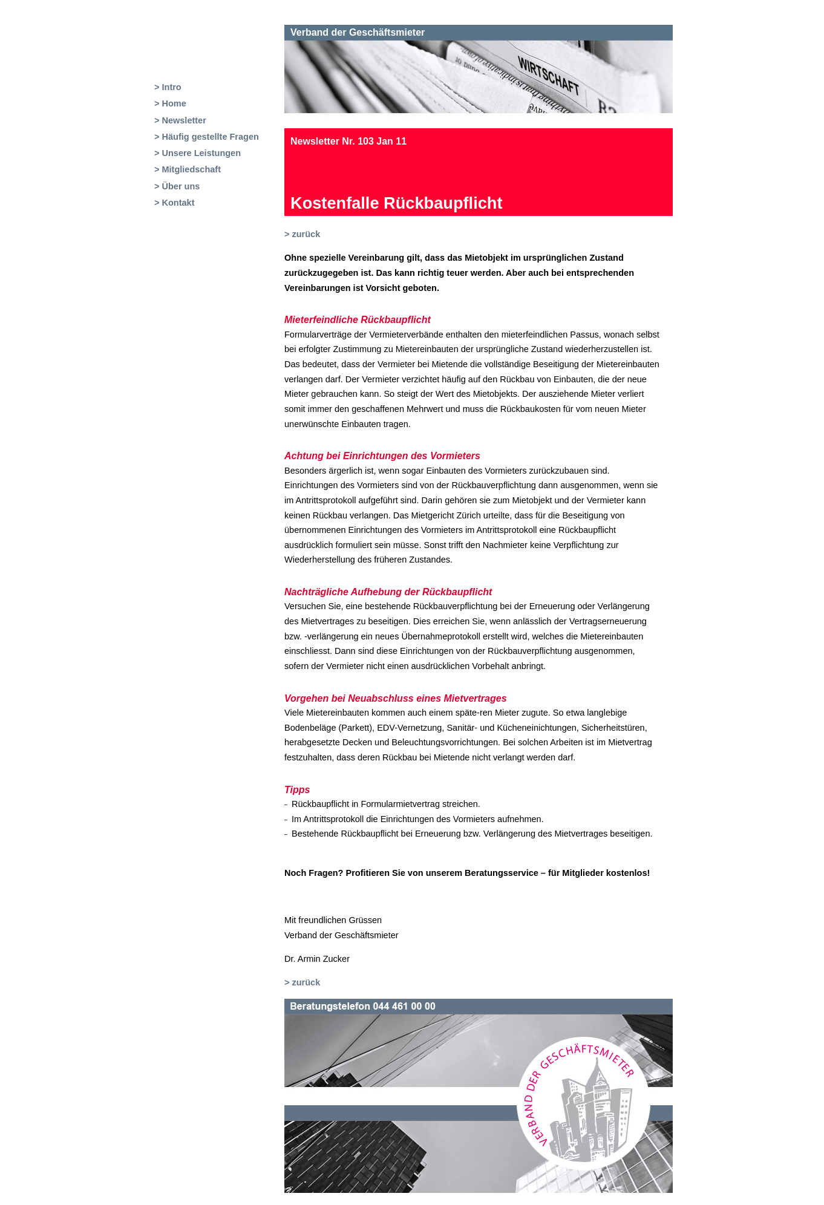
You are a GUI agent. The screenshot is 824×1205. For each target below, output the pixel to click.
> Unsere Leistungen (197, 153)
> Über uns (177, 186)
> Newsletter (180, 120)
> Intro (167, 87)
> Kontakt (174, 202)
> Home (170, 103)
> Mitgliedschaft (187, 169)
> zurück (302, 234)
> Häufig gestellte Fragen (206, 137)
